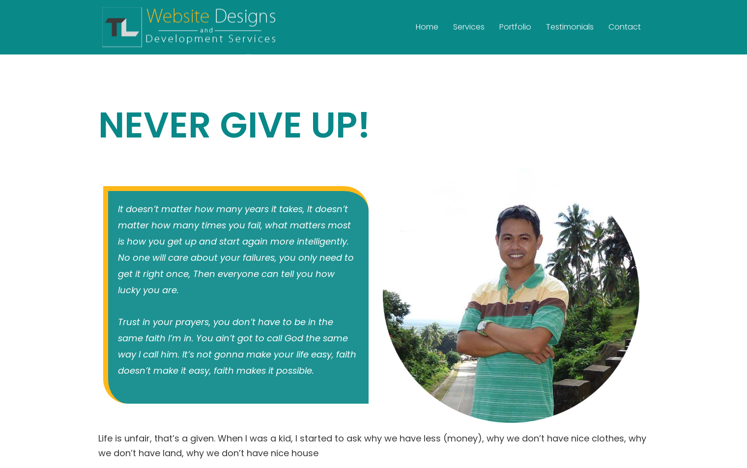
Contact (624, 24)
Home (427, 24)
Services (469, 24)
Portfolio (515, 24)
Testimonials (570, 24)
